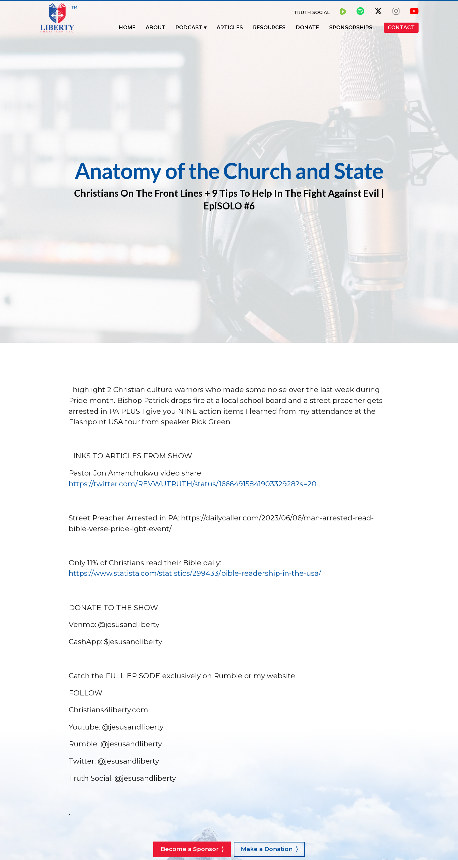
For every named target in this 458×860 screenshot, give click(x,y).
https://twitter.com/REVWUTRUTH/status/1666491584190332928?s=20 (192, 483)
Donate (307, 28)
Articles (230, 28)
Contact (401, 28)
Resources (269, 28)
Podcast (189, 28)
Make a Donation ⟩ (269, 849)
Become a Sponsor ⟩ (192, 849)
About (155, 28)
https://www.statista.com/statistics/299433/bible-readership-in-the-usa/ (195, 573)
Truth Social (312, 12)
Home (127, 28)
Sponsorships (350, 28)
